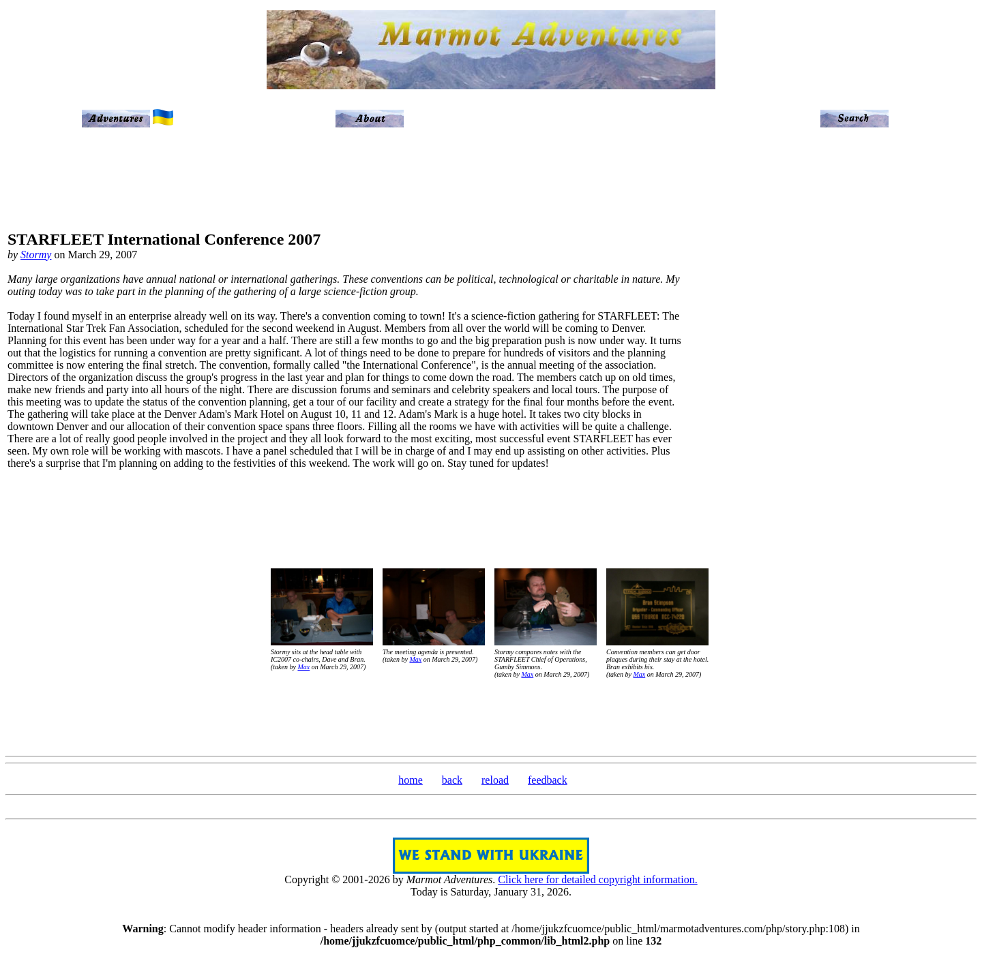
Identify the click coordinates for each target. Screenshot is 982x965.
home (410, 780)
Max (303, 667)
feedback (547, 780)
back (452, 780)
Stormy (35, 254)
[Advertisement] (917, 355)
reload (495, 780)
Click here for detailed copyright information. (597, 879)
